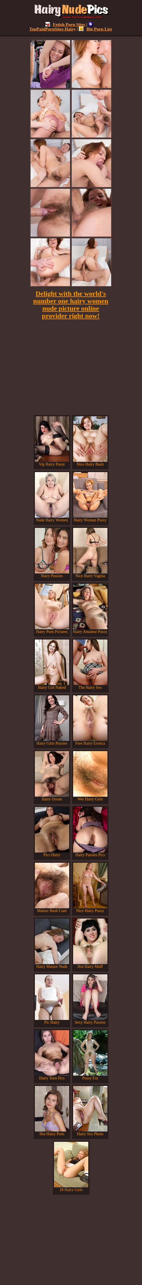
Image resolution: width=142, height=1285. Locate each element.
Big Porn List (95, 28)
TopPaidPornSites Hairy (61, 26)
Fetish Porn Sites (65, 24)
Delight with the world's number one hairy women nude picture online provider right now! (70, 304)
